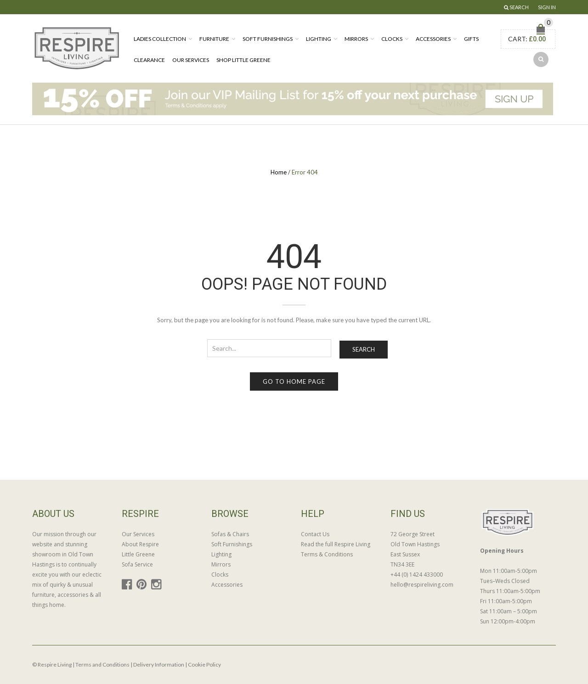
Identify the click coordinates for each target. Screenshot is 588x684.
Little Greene (138, 554)
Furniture (214, 38)
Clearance (149, 59)
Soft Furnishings (268, 38)
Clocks (391, 38)
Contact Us (315, 534)
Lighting (318, 38)
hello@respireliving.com (421, 585)
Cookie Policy (204, 664)
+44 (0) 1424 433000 (416, 574)
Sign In (547, 7)
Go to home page (294, 381)
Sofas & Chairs (230, 534)
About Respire (140, 544)
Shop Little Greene (243, 59)
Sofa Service (137, 564)
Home (279, 172)
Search (363, 349)
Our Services (190, 59)
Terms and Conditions (102, 664)
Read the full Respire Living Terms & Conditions (335, 549)
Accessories (433, 38)
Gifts (471, 38)
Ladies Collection (160, 38)
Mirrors (356, 38)
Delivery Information (158, 664)
